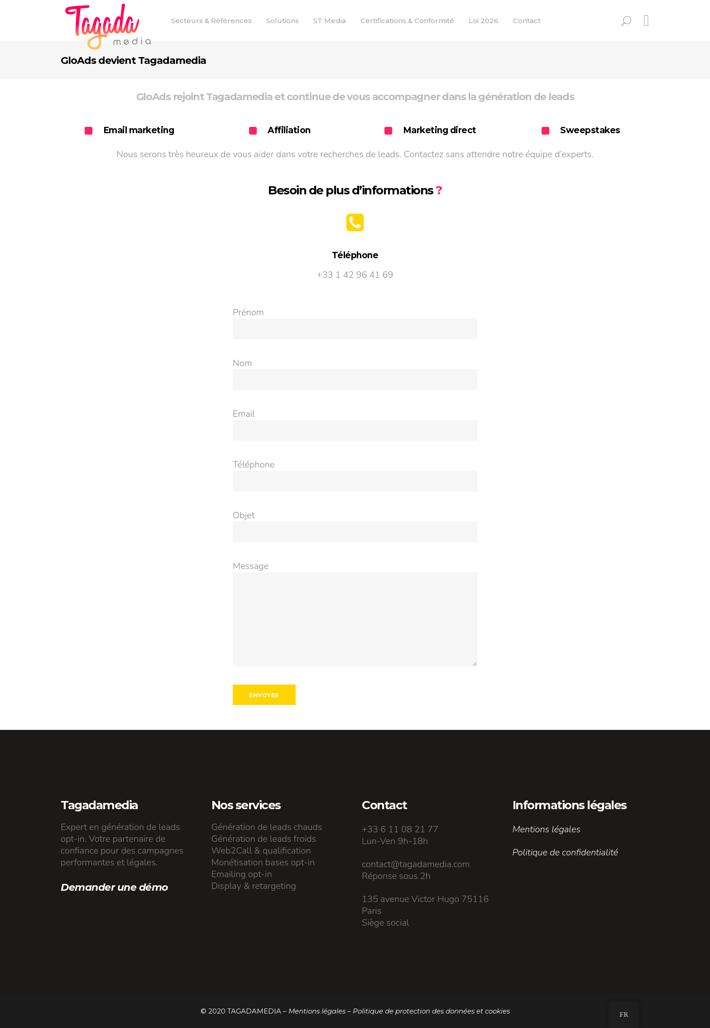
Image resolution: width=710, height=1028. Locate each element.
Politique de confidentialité (566, 852)
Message (251, 566)
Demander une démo (114, 887)
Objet (243, 515)
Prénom (248, 312)
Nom (242, 363)
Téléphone (253, 464)
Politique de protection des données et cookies (431, 1011)
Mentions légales (547, 829)
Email (244, 414)
